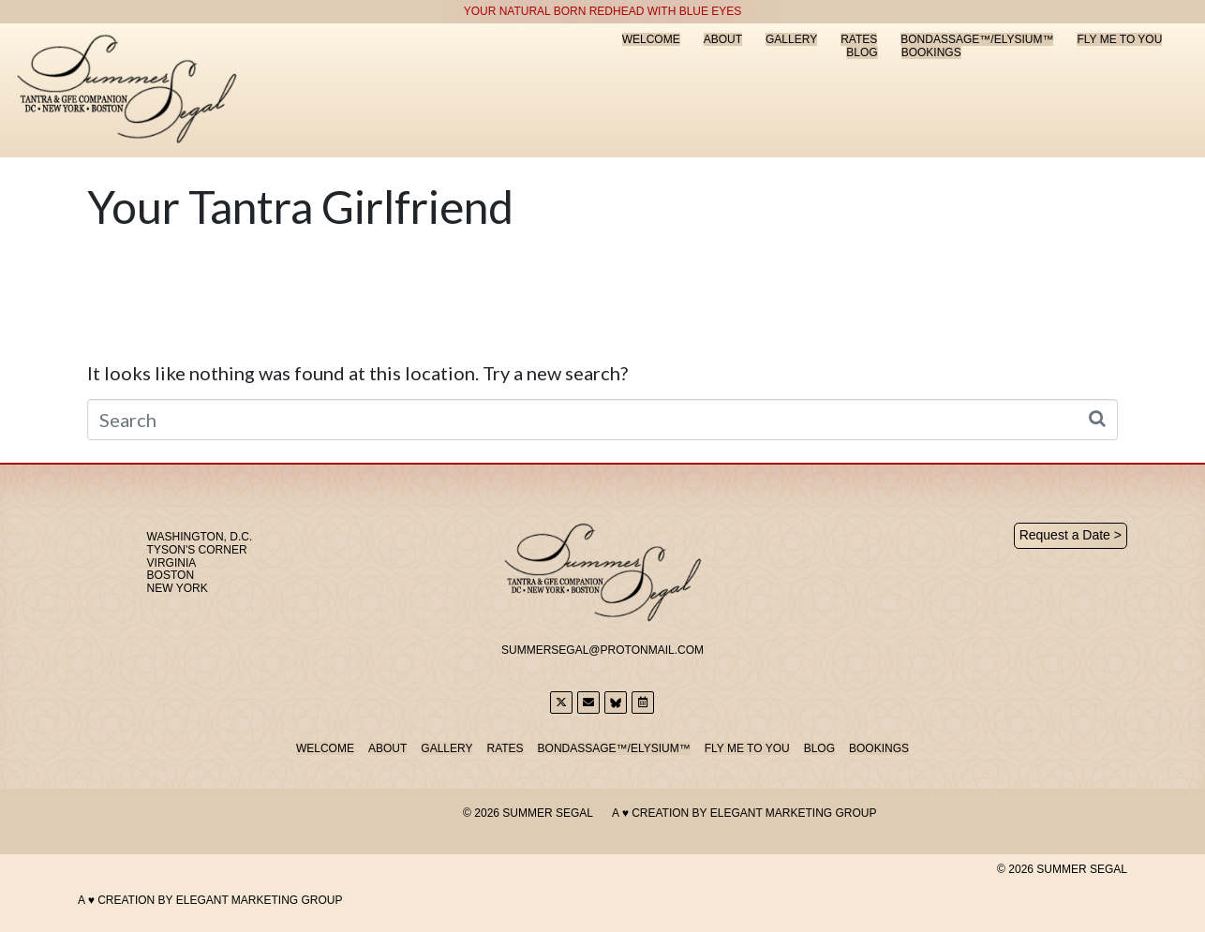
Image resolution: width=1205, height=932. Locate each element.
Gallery (791, 39)
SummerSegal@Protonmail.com (602, 650)
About (723, 39)
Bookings (931, 52)
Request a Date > (1070, 534)
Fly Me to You (1119, 39)
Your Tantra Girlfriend (300, 206)
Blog (861, 52)
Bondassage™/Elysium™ (976, 39)
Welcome (651, 39)
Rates (859, 39)
